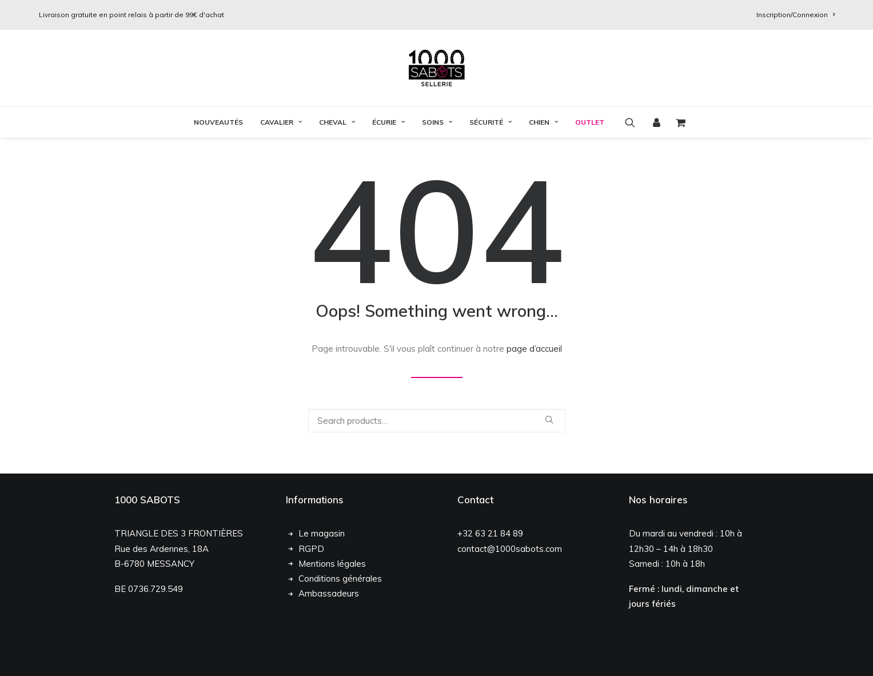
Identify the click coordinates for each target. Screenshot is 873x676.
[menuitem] (795, 14)
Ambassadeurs (328, 593)
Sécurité (490, 122)
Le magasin (321, 533)
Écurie (388, 122)
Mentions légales (332, 563)
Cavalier (281, 122)
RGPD (311, 548)
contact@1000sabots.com (509, 548)
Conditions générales (340, 578)
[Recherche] (436, 420)
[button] (634, 122)
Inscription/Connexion (795, 14)
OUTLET (589, 122)
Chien (543, 122)
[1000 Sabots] (436, 68)
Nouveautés (218, 122)
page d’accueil (534, 348)
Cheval (337, 122)
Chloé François (186, 655)
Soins (437, 122)
